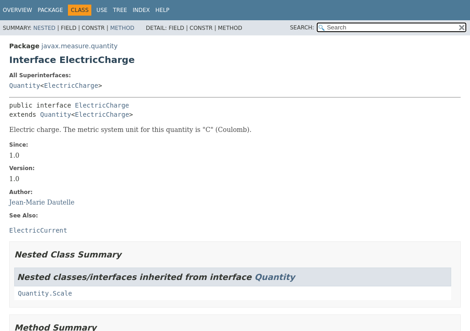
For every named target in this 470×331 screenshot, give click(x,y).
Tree (120, 10)
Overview (17, 10)
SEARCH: (302, 27)
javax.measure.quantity (79, 46)
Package (50, 10)
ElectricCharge (71, 85)
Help (162, 10)
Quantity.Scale (45, 293)
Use (101, 10)
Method (122, 28)
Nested (44, 28)
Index (141, 10)
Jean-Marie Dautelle (41, 202)
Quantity (24, 85)
